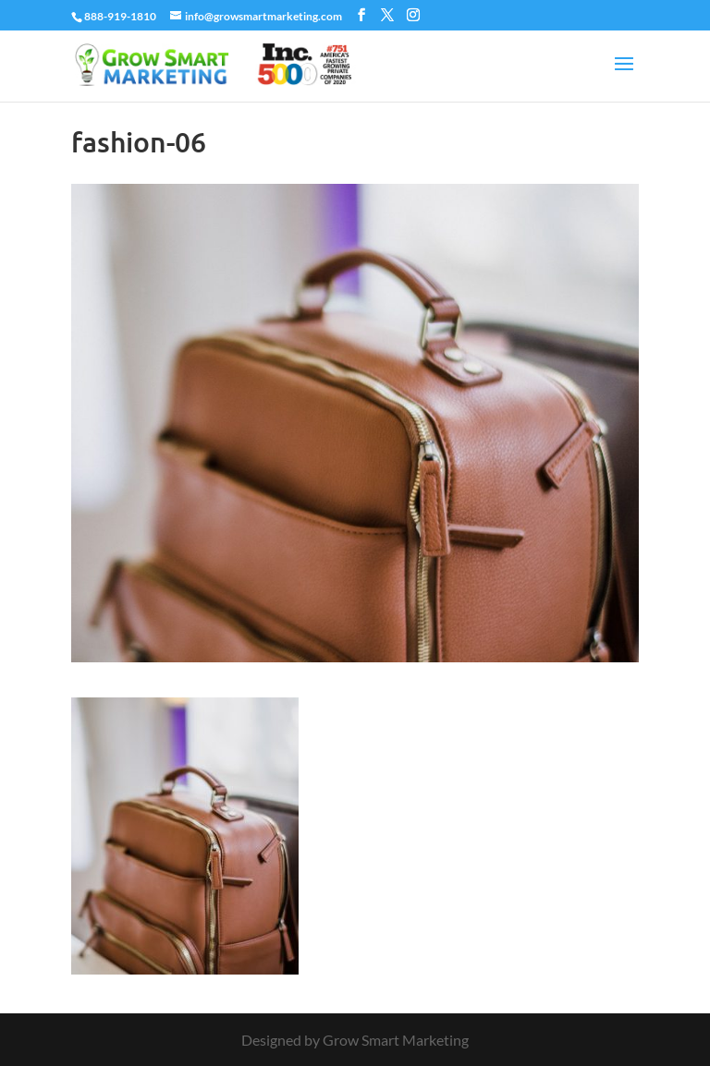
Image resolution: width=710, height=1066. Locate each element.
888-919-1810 (120, 16)
